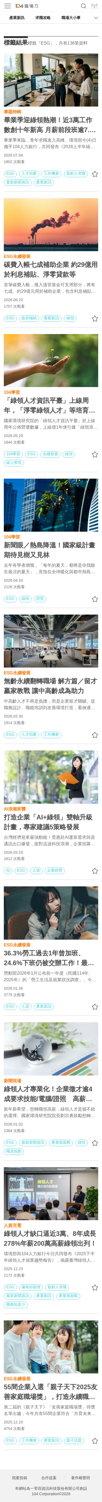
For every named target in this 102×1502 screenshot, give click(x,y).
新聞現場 (12, 1080)
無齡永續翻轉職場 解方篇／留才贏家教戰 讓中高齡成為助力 (50, 685)
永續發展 (50, 454)
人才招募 (29, 173)
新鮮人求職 (75, 173)
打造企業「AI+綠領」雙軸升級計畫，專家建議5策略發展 (48, 822)
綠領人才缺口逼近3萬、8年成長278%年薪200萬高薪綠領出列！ (50, 1238)
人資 (36, 870)
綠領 (70, 318)
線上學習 (13, 462)
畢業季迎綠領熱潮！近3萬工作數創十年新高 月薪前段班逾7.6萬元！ (48, 125)
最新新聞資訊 (17, 182)
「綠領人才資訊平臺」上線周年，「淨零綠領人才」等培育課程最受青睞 (49, 406)
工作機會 (51, 173)
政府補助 (29, 318)
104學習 (12, 392)
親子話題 (74, 1440)
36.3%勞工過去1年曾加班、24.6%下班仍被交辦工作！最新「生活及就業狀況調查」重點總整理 (49, 958)
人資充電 (12, 1225)
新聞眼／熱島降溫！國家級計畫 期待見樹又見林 (49, 550)
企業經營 (54, 870)
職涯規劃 (13, 1151)
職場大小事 (71, 17)
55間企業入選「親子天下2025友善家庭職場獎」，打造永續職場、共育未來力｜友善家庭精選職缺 (50, 1392)
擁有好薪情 (31, 1287)
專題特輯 (12, 111)
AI (8, 870)
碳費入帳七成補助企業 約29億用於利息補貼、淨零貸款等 (51, 269)
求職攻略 (43, 17)
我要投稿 (19, 1478)
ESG (10, 173)
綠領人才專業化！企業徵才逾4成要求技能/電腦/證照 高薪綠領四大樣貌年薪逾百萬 (48, 1094)
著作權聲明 (80, 1478)
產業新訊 (16, 17)
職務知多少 (15, 1304)
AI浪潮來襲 (15, 808)
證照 (40, 598)
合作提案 (49, 1478)
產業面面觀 (60, 1142)
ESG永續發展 (17, 256)
